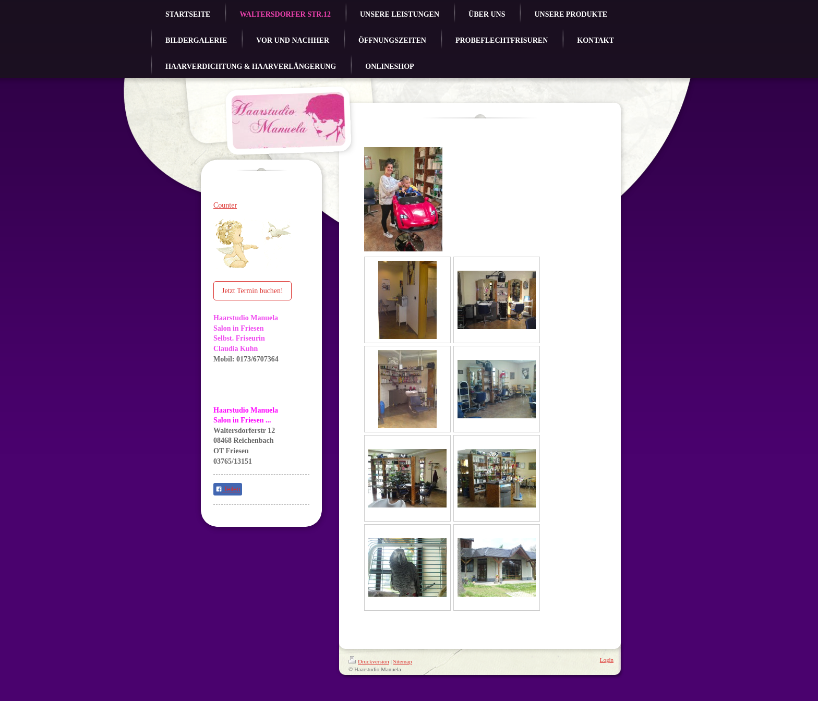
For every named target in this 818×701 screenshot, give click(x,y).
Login (607, 660)
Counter (225, 205)
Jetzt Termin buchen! (252, 291)
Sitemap (402, 661)
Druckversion (368, 661)
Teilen (227, 489)
